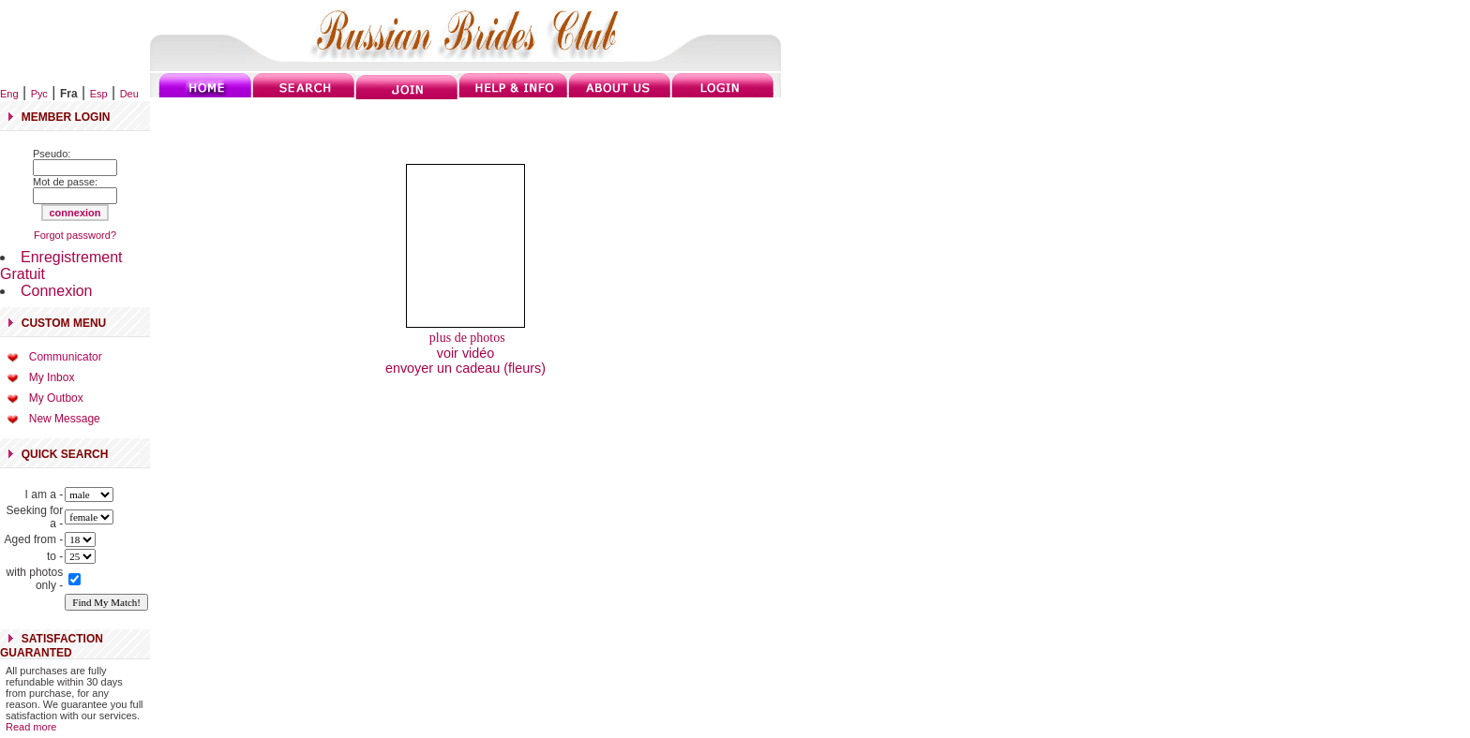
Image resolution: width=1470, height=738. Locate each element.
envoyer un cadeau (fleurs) (465, 368)
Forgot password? (75, 235)
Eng (9, 93)
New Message (64, 418)
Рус (39, 93)
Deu (129, 93)
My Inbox (52, 377)
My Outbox (56, 398)
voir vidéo (466, 353)
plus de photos (465, 338)
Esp (99, 93)
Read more (31, 726)
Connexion (57, 291)
